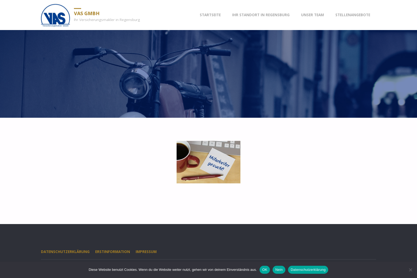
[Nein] (410, 269)
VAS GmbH (86, 13)
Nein (279, 270)
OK (264, 270)
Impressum (146, 251)
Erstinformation (112, 251)
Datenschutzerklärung (65, 251)
